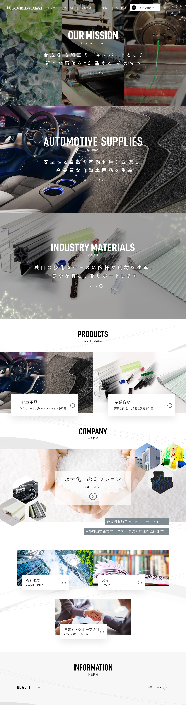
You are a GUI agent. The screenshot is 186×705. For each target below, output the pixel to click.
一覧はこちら (157, 687)
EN (174, 8)
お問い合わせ (143, 7)
